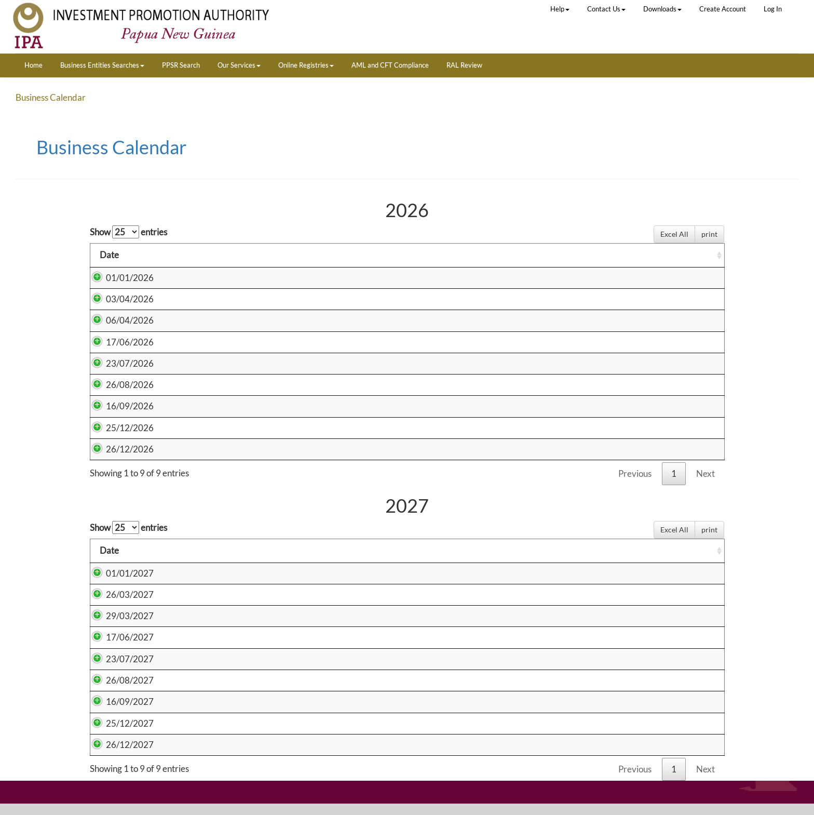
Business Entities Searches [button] (102, 65)
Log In (773, 9)
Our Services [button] (239, 65)
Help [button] (559, 9)
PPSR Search (181, 65)
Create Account (722, 9)
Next (705, 473)
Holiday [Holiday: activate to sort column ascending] (325, 254)
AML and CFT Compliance (390, 65)
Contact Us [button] (606, 9)
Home (33, 65)
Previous (635, 473)
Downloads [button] (662, 9)
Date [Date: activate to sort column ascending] (109, 254)
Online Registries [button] (306, 65)
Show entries (128, 231)
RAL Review (464, 65)
